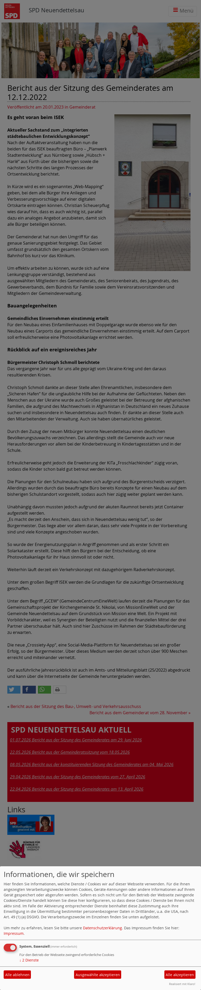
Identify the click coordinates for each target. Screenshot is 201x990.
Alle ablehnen (17, 974)
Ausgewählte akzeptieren (98, 974)
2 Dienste (29, 960)
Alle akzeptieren (180, 974)
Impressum (14, 933)
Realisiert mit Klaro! (182, 984)
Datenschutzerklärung (102, 927)
